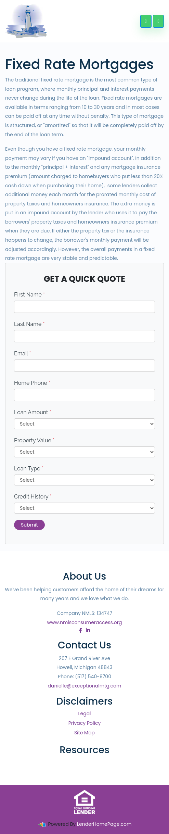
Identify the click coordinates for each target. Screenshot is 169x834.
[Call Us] (145, 21)
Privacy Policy (84, 723)
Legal (84, 713)
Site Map (84, 732)
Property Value (34, 440)
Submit (29, 524)
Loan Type (28, 468)
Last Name (29, 324)
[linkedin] (88, 630)
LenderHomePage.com (104, 824)
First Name (29, 294)
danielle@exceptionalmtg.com (84, 685)
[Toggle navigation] (158, 21)
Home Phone (32, 383)
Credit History (32, 496)
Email (22, 353)
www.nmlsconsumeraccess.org (84, 622)
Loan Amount (32, 412)
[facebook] (80, 630)
